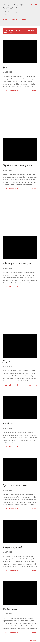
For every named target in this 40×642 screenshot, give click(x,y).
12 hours (8, 423)
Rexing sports (10, 609)
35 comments (14, 287)
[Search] (31, 4)
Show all (31, 30)
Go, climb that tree (14, 485)
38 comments (14, 632)
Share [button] (5, 90)
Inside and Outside (14, 6)
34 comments (14, 447)
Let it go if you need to (17, 263)
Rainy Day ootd (13, 547)
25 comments (14, 189)
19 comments (14, 90)
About (14, 20)
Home (5, 20)
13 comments (14, 385)
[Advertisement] (19, 114)
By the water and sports (17, 165)
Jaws (6, 67)
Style (24, 20)
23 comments (14, 570)
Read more (33, 90)
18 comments (14, 509)
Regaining (9, 361)
